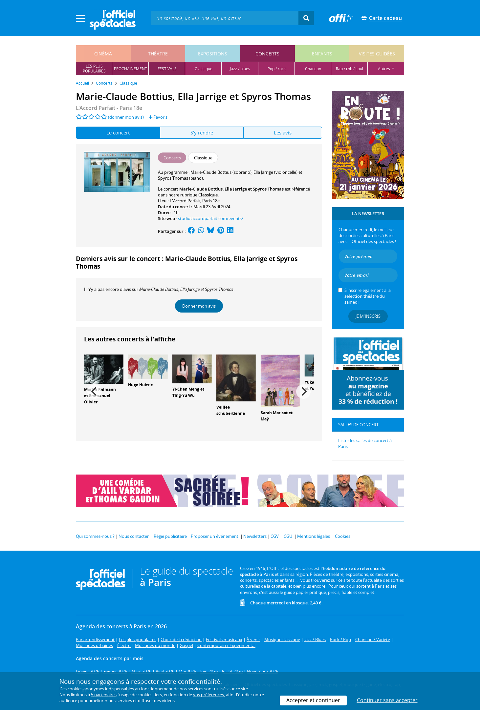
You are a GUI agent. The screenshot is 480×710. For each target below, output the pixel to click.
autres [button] (384, 68)
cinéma (103, 54)
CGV (275, 536)
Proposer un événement (214, 536)
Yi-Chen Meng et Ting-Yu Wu (188, 392)
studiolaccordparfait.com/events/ (210, 218)
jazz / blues (240, 68)
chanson (313, 68)
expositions (212, 54)
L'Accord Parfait (185, 201)
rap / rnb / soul (349, 68)
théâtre (158, 54)
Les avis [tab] (283, 132)
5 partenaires (104, 695)
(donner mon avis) (126, 117)
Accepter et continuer (313, 700)
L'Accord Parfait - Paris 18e (109, 108)
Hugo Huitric (140, 385)
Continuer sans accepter (387, 700)
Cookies (342, 536)
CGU (288, 536)
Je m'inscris (368, 316)
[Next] (303, 391)
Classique (208, 195)
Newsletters (255, 536)
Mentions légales (313, 536)
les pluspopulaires (94, 68)
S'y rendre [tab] (201, 132)
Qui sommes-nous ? (95, 536)
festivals (167, 68)
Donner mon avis (199, 306)
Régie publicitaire (170, 536)
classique (203, 68)
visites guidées (377, 54)
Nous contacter (134, 536)
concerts (267, 54)
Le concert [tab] (118, 132)
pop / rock (277, 68)
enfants (322, 54)
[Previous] (94, 391)
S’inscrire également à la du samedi (367, 296)
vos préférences (208, 695)
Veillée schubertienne (230, 410)
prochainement (130, 68)
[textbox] (224, 18)
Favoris (158, 117)
